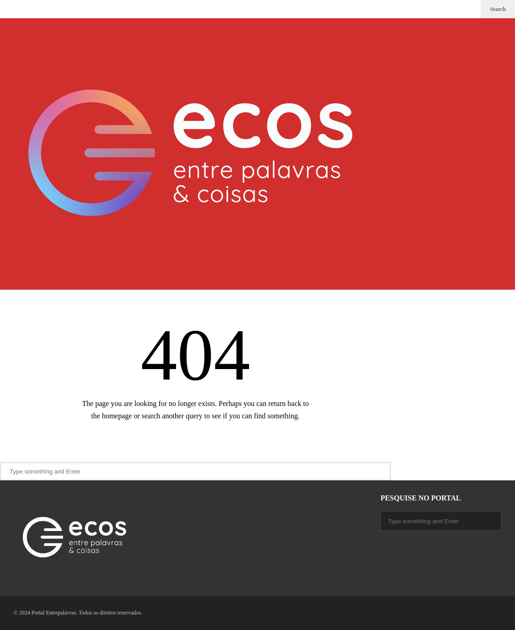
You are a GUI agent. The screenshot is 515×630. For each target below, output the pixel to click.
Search (498, 9)
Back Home (195, 442)
